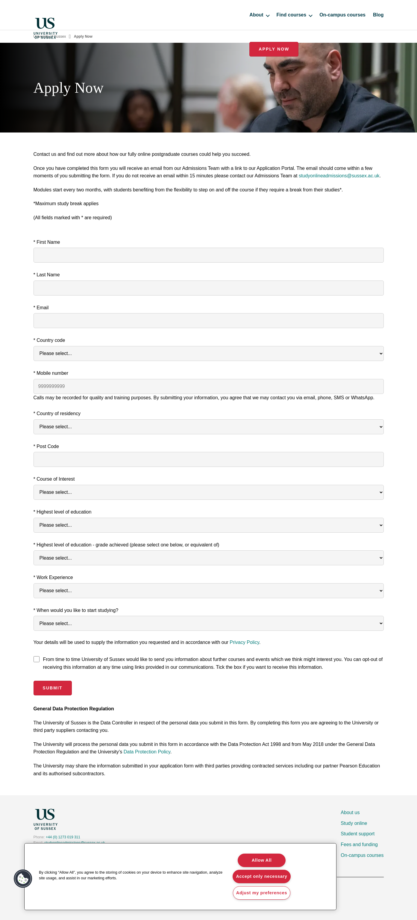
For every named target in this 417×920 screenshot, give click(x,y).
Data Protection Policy (147, 751)
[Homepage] (45, 14)
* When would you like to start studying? (76, 610)
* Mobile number (51, 373)
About (198, 14)
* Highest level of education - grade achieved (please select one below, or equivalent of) (126, 544)
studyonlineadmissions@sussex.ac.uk (339, 175)
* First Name (47, 242)
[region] (180, 876)
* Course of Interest (54, 479)
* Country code (49, 340)
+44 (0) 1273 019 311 (63, 837)
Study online (354, 823)
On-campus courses (281, 14)
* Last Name (47, 274)
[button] (23, 878)
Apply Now (359, 14)
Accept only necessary (261, 876)
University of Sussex (50, 36)
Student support (357, 833)
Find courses (233, 14)
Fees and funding (359, 844)
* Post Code (46, 446)
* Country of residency (57, 413)
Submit (52, 688)
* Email (41, 307)
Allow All (262, 860)
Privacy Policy (244, 642)
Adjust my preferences (261, 892)
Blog (317, 14)
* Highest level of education (63, 511)
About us (350, 812)
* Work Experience (53, 577)
